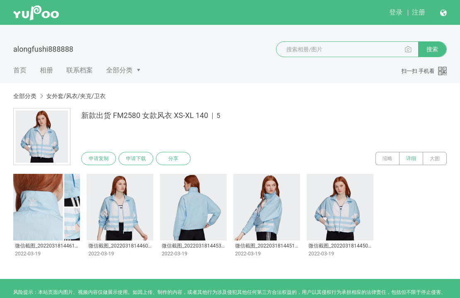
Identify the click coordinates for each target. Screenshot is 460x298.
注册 (418, 12)
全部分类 (119, 70)
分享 (173, 158)
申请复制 (99, 158)
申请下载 (136, 158)
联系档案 (79, 70)
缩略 (387, 158)
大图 (435, 158)
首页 (20, 70)
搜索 (432, 49)
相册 (46, 70)
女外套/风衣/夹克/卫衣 (75, 96)
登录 (395, 12)
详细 (411, 158)
